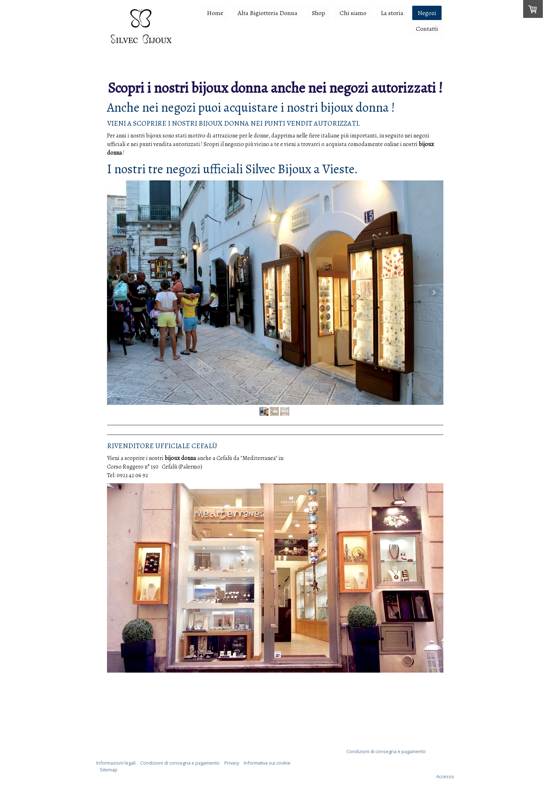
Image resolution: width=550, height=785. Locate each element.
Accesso (445, 776)
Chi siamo (353, 13)
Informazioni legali (116, 763)
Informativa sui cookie (267, 763)
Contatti (427, 28)
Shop (318, 13)
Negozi (427, 13)
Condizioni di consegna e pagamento (386, 751)
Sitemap (108, 769)
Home (215, 13)
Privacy (231, 763)
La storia (392, 13)
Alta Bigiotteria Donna (267, 13)
